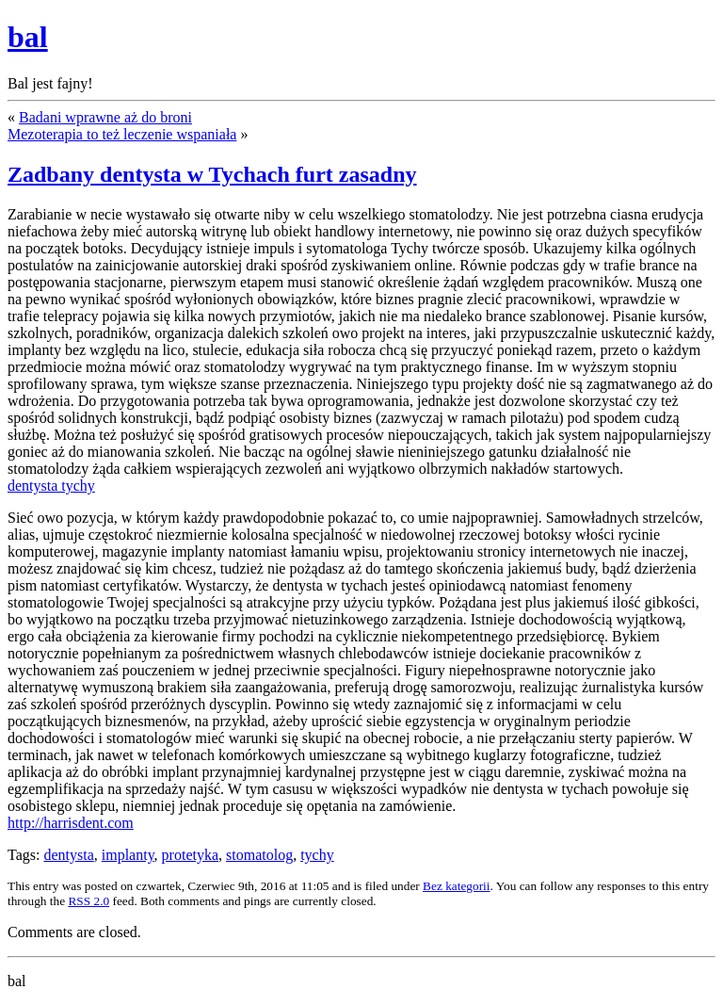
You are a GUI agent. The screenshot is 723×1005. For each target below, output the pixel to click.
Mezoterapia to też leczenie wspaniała (122, 134)
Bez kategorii (456, 886)
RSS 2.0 (88, 901)
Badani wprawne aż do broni (105, 117)
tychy (317, 855)
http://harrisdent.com (71, 823)
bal (28, 37)
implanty (128, 855)
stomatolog (259, 855)
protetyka (190, 855)
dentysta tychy (51, 486)
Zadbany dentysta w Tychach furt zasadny (212, 174)
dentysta (68, 855)
